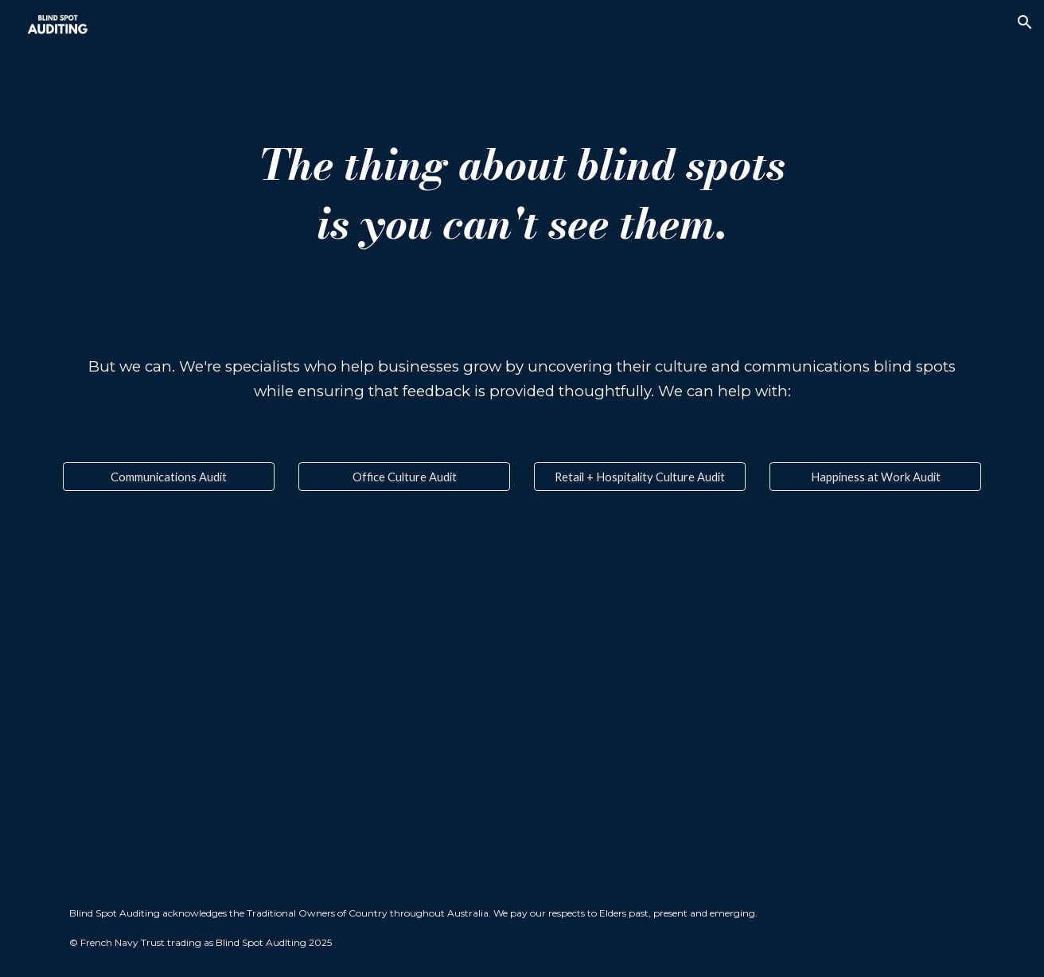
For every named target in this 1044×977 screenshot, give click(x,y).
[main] (521, 193)
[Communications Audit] (169, 476)
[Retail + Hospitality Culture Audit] (640, 476)
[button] (1025, 22)
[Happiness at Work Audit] (875, 476)
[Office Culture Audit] (404, 476)
